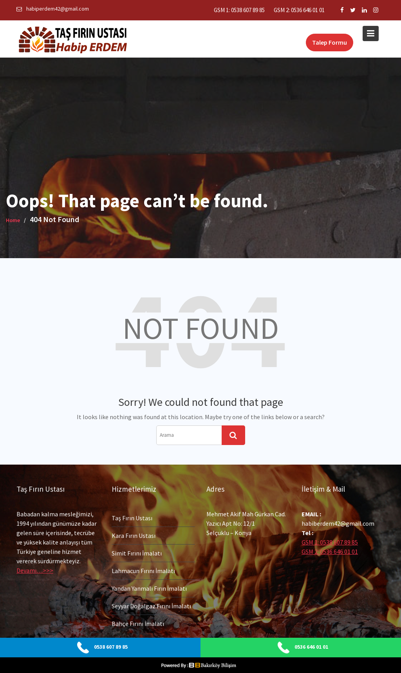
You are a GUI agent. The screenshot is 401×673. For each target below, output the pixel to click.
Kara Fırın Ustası (133, 536)
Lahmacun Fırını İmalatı (143, 570)
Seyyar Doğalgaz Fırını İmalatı (151, 605)
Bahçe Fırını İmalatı (138, 622)
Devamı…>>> (35, 569)
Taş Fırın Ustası (132, 519)
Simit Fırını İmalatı (136, 553)
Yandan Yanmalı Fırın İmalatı (149, 588)
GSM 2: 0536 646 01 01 (299, 10)
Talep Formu (329, 42)
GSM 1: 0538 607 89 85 (239, 10)
